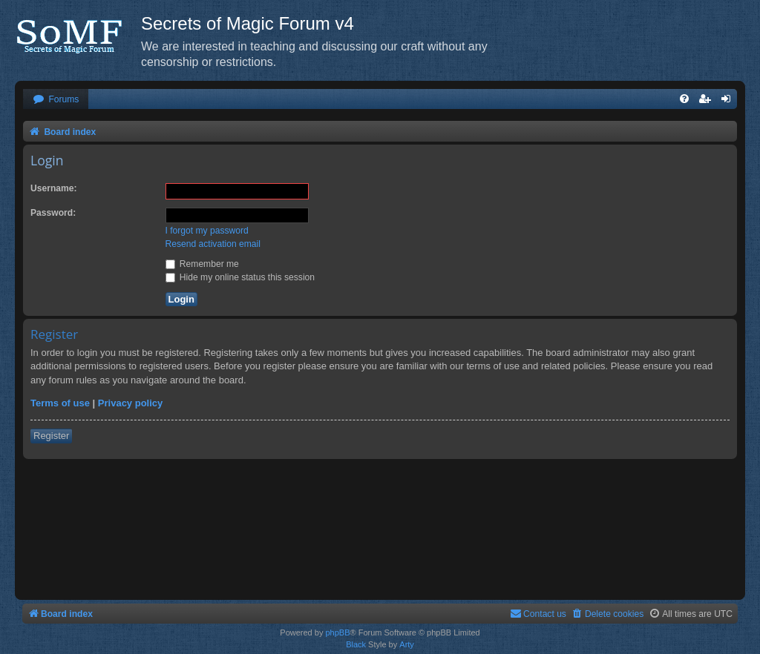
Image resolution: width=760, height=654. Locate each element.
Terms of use (60, 403)
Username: (53, 188)
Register (51, 435)
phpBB (337, 632)
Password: (53, 213)
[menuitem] (55, 100)
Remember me (202, 264)
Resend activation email (213, 244)
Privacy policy (130, 403)
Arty (406, 644)
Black (356, 644)
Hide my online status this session (240, 277)
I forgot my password (207, 230)
